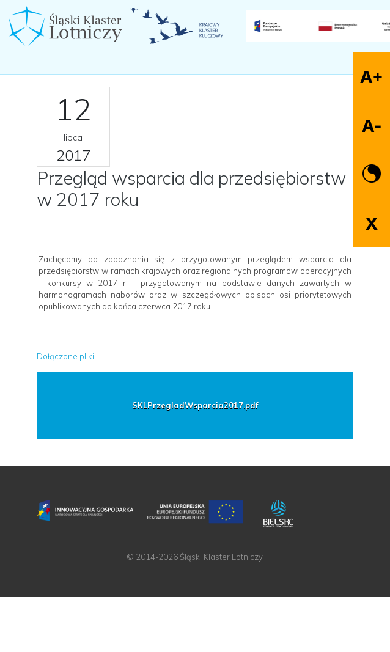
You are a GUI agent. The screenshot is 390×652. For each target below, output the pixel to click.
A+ (371, 76)
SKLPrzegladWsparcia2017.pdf (195, 405)
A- (371, 125)
